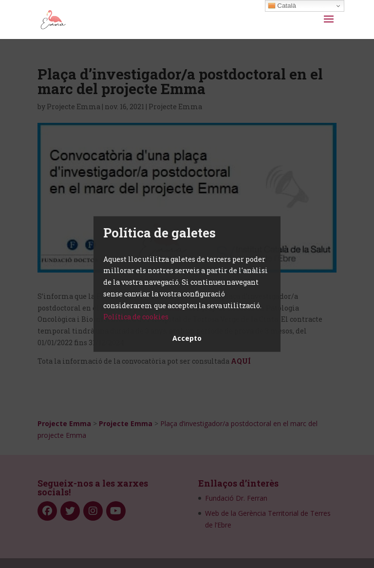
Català (282, 6)
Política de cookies (135, 316)
